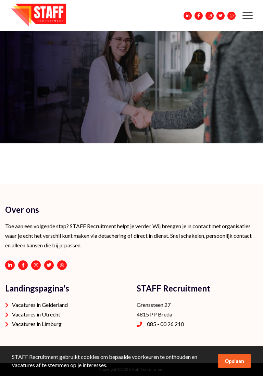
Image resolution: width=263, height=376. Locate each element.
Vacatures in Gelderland (40, 304)
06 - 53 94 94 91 (62, 265)
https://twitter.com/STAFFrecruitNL (49, 265)
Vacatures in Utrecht (36, 314)
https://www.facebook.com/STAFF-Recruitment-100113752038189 (23, 265)
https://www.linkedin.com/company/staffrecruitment (10, 265)
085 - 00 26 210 (165, 324)
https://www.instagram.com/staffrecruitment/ (36, 265)
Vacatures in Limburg (37, 324)
